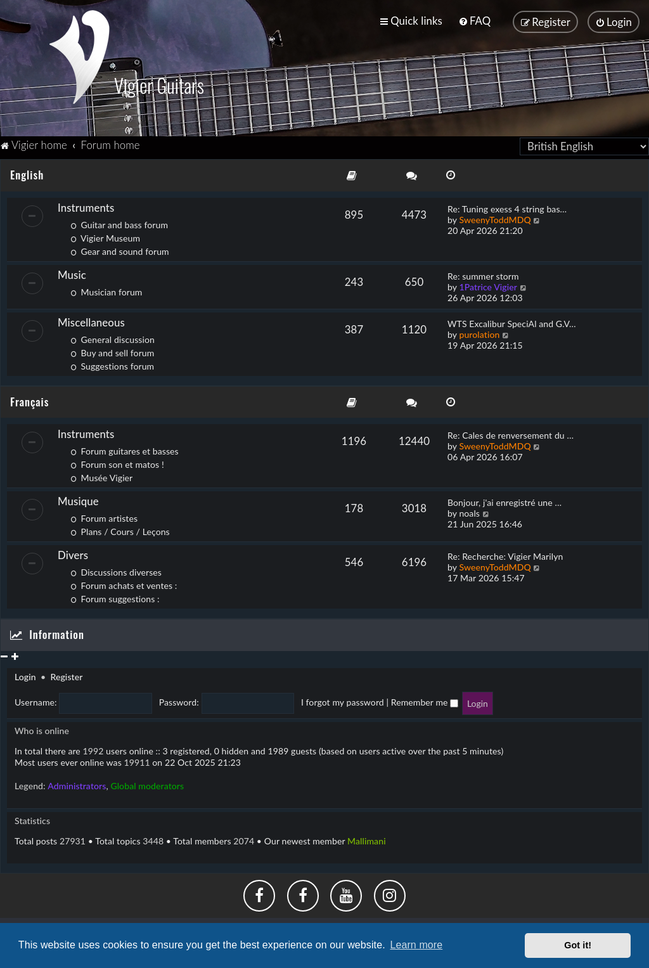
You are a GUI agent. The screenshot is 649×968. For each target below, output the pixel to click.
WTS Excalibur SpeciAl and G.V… (511, 320)
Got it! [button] (577, 945)
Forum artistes (104, 515)
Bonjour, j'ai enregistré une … (504, 499)
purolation (479, 331)
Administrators (77, 782)
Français (29, 398)
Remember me (424, 699)
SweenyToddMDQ (494, 216)
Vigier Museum (105, 234)
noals (469, 510)
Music (72, 271)
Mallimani (366, 837)
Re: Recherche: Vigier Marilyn (505, 553)
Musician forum (106, 288)
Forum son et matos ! (117, 461)
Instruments (86, 204)
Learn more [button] (416, 944)
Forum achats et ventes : (123, 582)
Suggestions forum (112, 363)
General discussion (112, 336)
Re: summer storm (483, 273)
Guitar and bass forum (119, 221)
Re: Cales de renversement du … (510, 432)
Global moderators (147, 782)
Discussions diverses (116, 569)
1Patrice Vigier (488, 283)
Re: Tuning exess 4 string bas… (507, 205)
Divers (73, 551)
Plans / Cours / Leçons (120, 528)
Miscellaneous (91, 319)
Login (25, 673)
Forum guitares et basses (124, 447)
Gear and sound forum (119, 248)
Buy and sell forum (112, 349)
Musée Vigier (101, 474)
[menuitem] (474, 20)
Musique (78, 498)
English (27, 171)
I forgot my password (342, 699)
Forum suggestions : (115, 595)
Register (66, 673)
